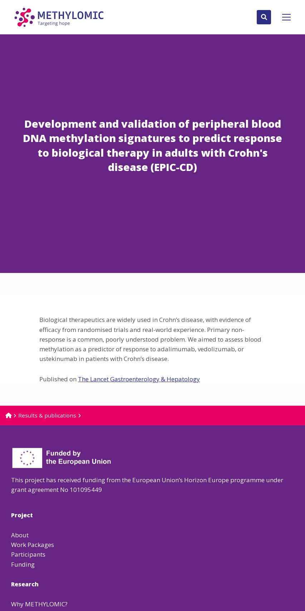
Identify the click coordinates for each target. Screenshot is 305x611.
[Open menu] (283, 17)
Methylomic (59, 17)
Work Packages (32, 545)
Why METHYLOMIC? (39, 604)
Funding (23, 564)
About (20, 535)
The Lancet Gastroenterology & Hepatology (139, 379)
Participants (28, 554)
